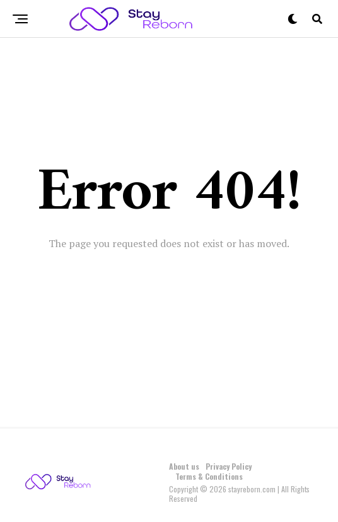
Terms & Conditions (209, 476)
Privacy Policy (229, 466)
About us (184, 466)
